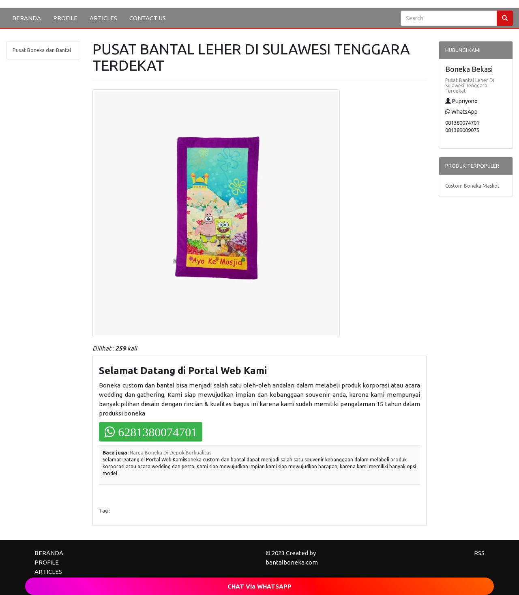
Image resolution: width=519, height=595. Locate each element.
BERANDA (26, 18)
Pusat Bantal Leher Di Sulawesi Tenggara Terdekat (469, 85)
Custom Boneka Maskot (472, 185)
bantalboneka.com (292, 562)
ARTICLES (103, 18)
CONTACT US (147, 18)
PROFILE (65, 18)
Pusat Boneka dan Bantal (42, 50)
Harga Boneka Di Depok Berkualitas (170, 452)
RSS (479, 553)
